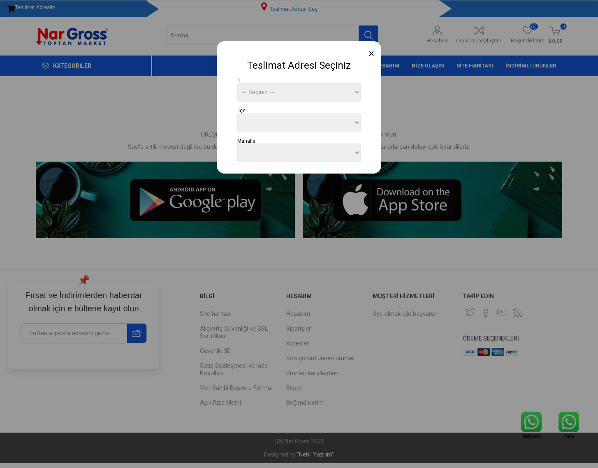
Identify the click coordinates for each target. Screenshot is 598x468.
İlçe (241, 111)
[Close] (371, 53)
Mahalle (246, 141)
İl (238, 80)
